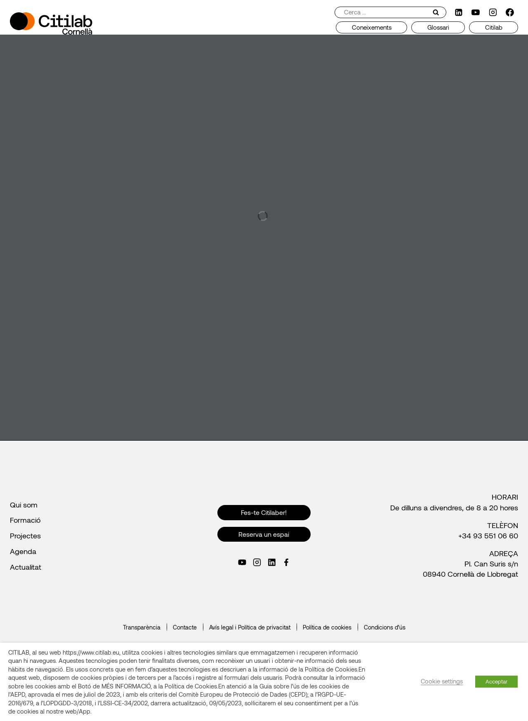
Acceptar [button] (496, 681)
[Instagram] (493, 12)
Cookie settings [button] (442, 681)
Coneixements (371, 27)
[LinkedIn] (458, 12)
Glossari (438, 27)
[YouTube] (475, 12)
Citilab (493, 27)
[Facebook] (510, 12)
